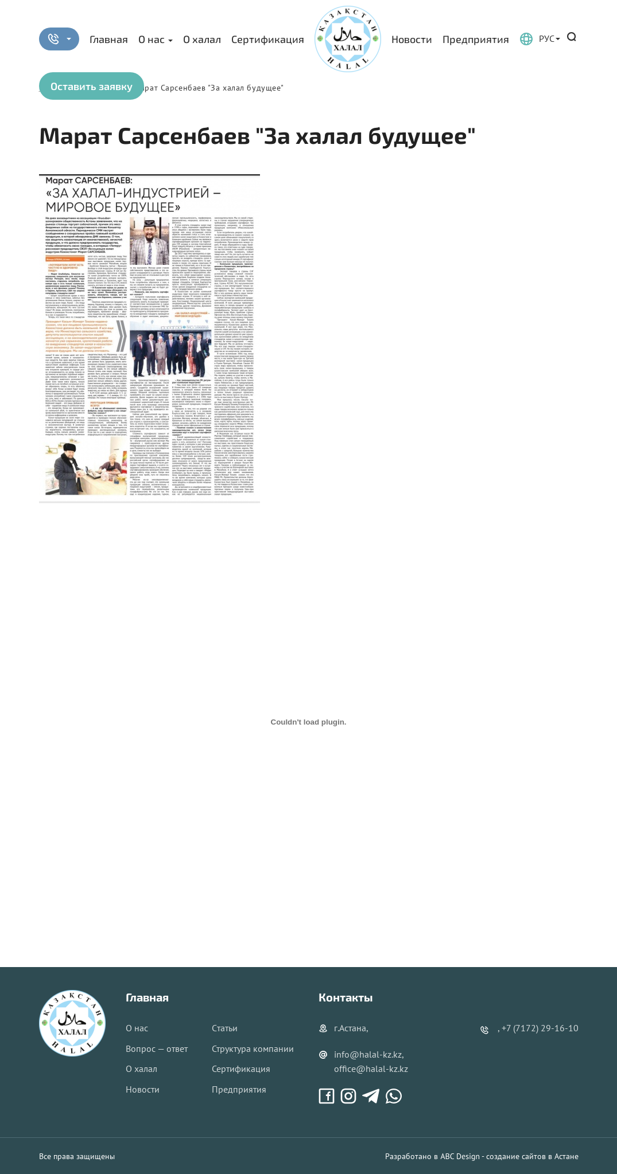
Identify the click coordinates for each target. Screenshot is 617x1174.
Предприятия (476, 39)
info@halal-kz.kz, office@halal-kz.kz (363, 1061)
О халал (202, 39)
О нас (151, 39)
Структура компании (253, 1048)
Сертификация (267, 39)
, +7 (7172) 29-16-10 (538, 1028)
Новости (411, 39)
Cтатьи (225, 1028)
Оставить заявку (92, 86)
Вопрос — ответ (157, 1048)
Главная (109, 39)
